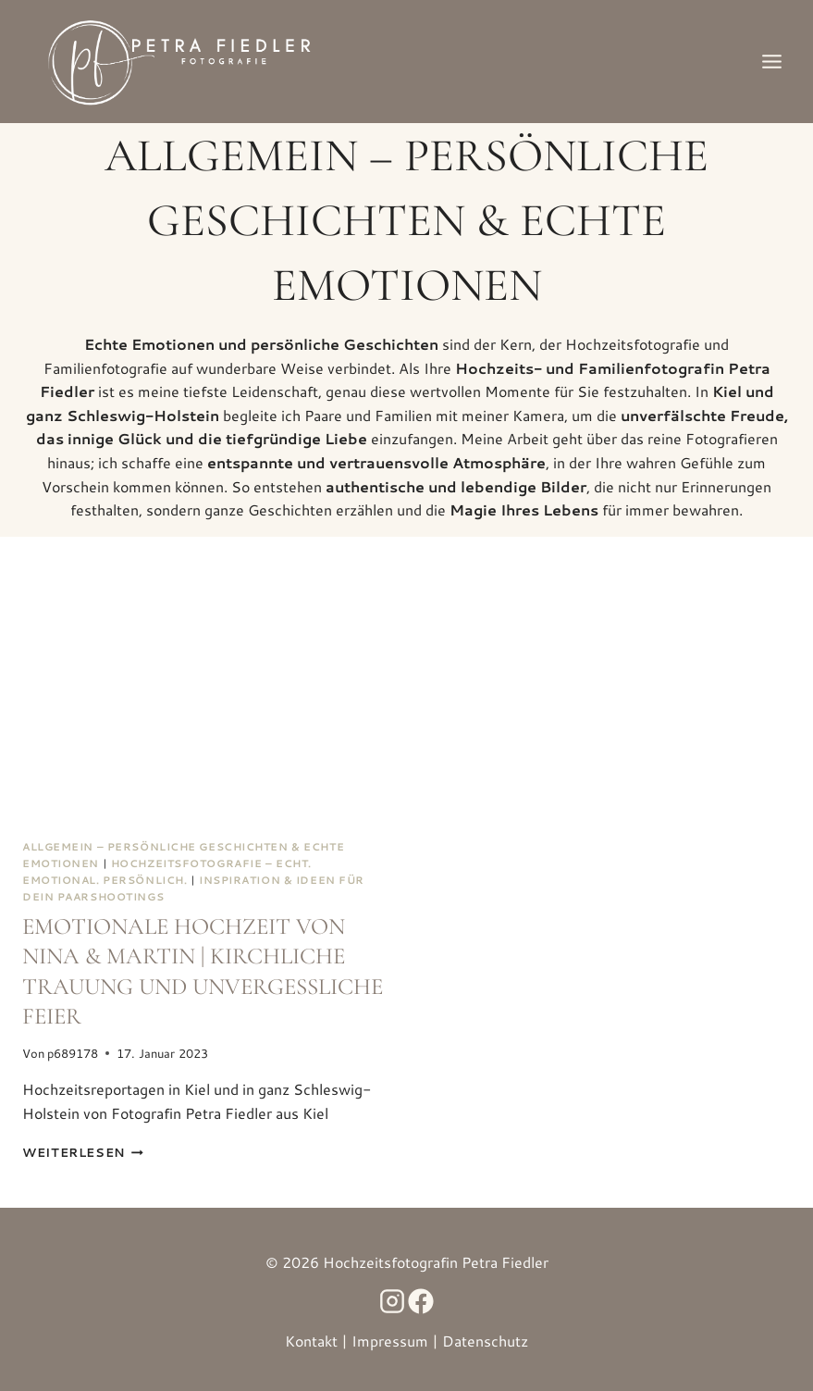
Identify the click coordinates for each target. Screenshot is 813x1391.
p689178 (72, 1053)
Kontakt (311, 1340)
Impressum (389, 1340)
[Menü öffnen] (771, 61)
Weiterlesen (82, 1152)
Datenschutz (485, 1340)
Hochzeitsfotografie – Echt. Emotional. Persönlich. (167, 872)
